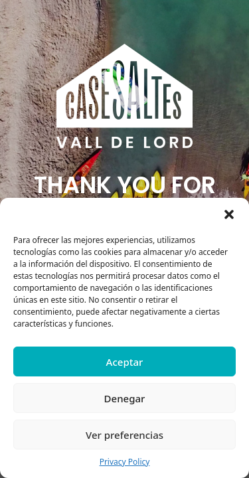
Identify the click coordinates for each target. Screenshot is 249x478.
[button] (229, 214)
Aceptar (124, 361)
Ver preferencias (124, 434)
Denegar (124, 398)
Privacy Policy (125, 461)
